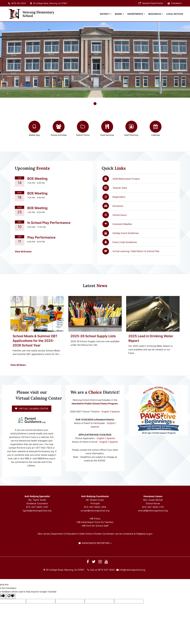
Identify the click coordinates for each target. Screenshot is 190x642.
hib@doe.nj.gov (144, 533)
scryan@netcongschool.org (95, 510)
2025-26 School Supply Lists (93, 336)
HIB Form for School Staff (95, 525)
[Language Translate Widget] (174, 3)
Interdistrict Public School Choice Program (95, 403)
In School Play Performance (49, 223)
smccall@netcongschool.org (153, 510)
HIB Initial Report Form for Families (95, 522)
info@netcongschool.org (132, 569)
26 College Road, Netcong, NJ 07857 (50, 3)
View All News (18, 365)
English (106, 411)
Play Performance (41, 237)
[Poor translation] (11, 596)
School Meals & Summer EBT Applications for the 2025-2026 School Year (35, 340)
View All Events (23, 251)
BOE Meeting (37, 179)
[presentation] (95, 103)
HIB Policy (95, 518)
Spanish (115, 411)
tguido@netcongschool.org (37, 510)
